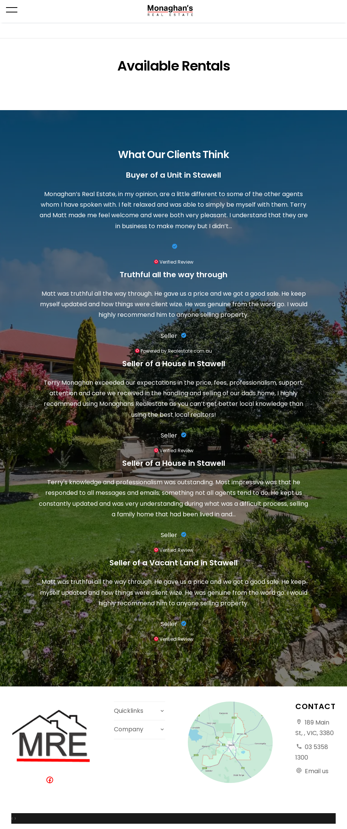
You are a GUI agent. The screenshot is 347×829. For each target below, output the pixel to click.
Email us (317, 771)
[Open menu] (12, 10)
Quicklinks (128, 710)
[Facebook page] (51, 780)
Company (128, 729)
